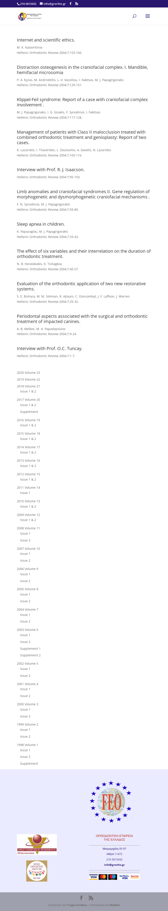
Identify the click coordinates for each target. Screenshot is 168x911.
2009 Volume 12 (28, 515)
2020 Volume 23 (28, 372)
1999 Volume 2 (27, 724)
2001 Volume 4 (27, 684)
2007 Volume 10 (28, 548)
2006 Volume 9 (27, 569)
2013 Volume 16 (28, 460)
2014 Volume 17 (28, 447)
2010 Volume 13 (28, 501)
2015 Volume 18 (28, 433)
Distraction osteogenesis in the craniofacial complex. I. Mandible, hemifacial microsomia (82, 69)
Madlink (115, 905)
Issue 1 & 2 (28, 391)
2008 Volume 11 (28, 528)
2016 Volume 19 (28, 420)
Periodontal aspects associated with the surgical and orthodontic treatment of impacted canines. (82, 318)
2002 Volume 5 (27, 663)
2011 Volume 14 (28, 487)
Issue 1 (25, 493)
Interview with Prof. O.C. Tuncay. (49, 348)
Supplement (29, 412)
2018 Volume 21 (28, 386)
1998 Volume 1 (27, 745)
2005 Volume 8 (27, 589)
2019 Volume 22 (28, 379)
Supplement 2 (30, 655)
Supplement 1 (30, 648)
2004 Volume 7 (27, 609)
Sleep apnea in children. (41, 224)
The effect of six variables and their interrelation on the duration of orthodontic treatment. (84, 253)
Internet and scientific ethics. (46, 40)
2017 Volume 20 (28, 399)
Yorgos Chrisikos (77, 905)
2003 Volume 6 (27, 630)
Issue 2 (25, 540)
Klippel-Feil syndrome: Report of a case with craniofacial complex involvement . (82, 102)
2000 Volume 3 (27, 704)
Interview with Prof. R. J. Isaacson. (50, 169)
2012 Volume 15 (28, 474)
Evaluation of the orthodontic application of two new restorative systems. (81, 286)
